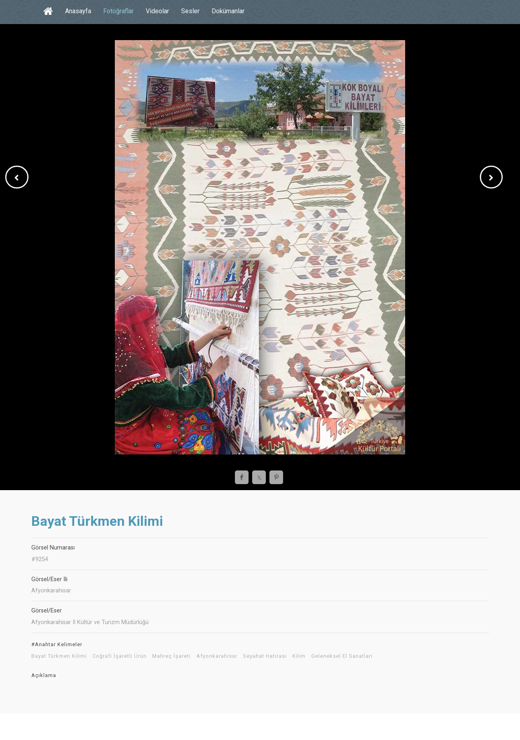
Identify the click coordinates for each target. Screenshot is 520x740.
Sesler (190, 11)
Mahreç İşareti (171, 656)
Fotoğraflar (118, 11)
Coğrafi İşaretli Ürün (119, 656)
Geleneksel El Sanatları (342, 656)
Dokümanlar (228, 11)
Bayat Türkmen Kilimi (59, 656)
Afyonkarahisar (216, 656)
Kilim (299, 656)
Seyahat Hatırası (265, 656)
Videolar (157, 11)
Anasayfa (78, 11)
